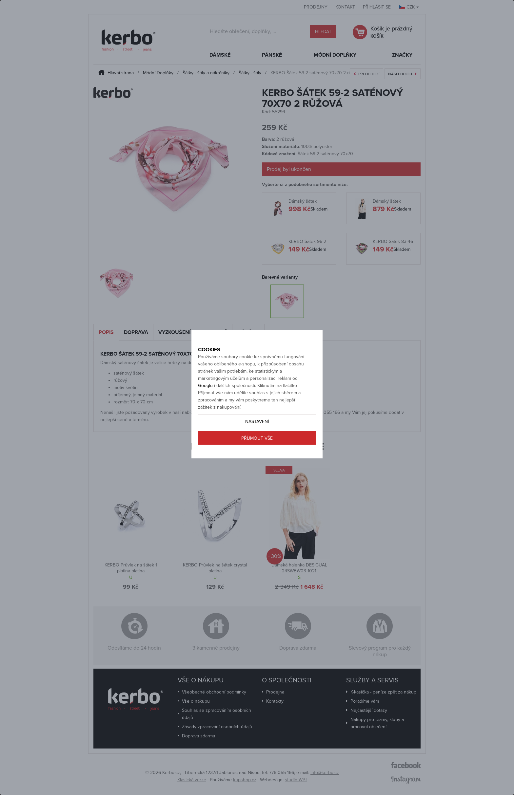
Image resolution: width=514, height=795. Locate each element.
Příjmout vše (257, 461)
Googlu (205, 408)
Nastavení (257, 444)
